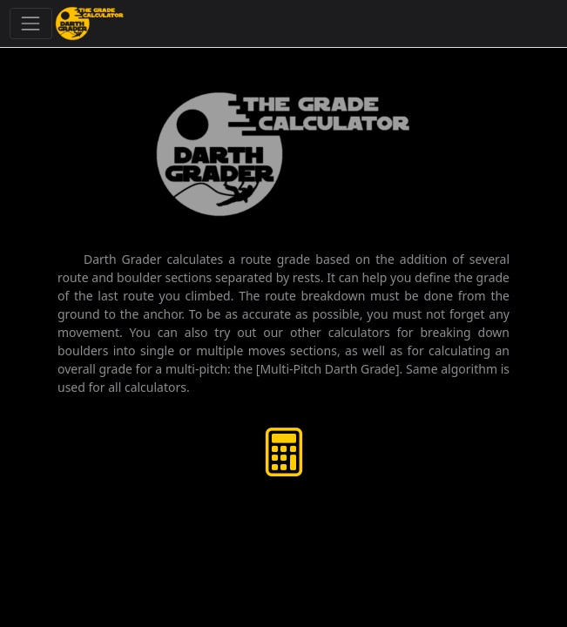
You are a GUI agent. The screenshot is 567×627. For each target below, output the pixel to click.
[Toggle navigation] (31, 23)
